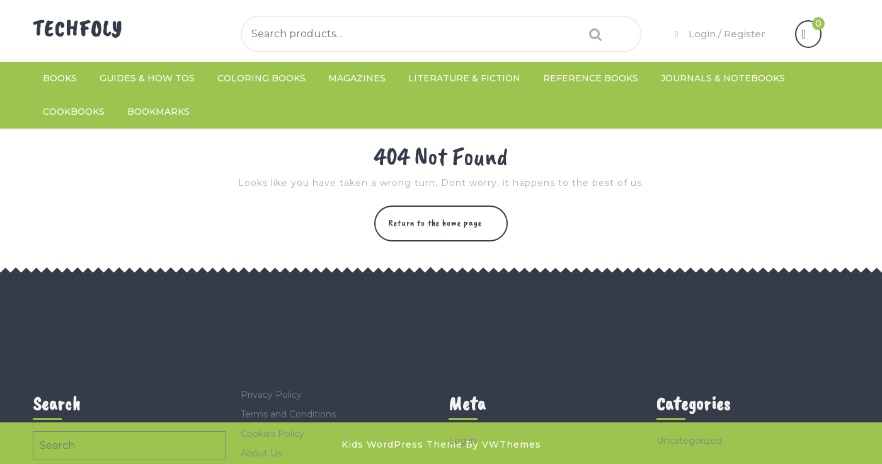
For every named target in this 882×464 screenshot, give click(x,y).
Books (60, 78)
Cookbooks (74, 111)
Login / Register (718, 34)
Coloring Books (261, 78)
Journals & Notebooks (723, 78)
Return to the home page (448, 228)
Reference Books (590, 78)
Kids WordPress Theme (401, 444)
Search (592, 34)
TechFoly (78, 28)
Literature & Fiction (464, 78)
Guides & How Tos (147, 78)
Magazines (357, 78)
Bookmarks (158, 111)
